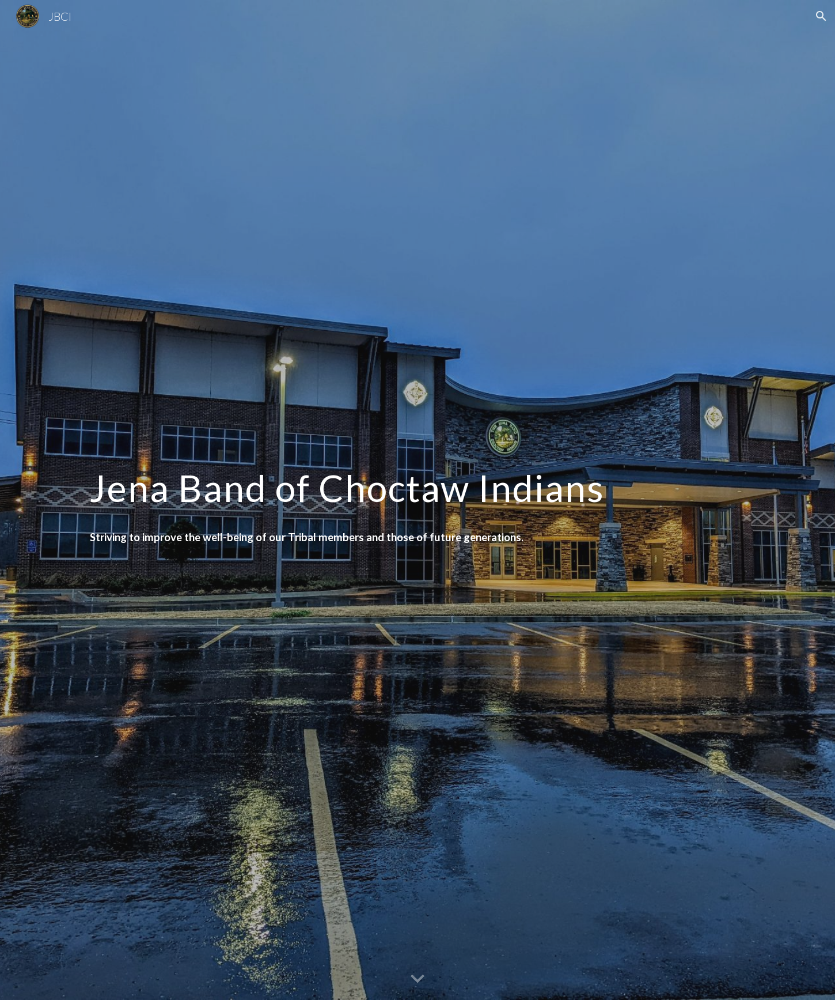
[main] (417, 483)
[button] (821, 16)
